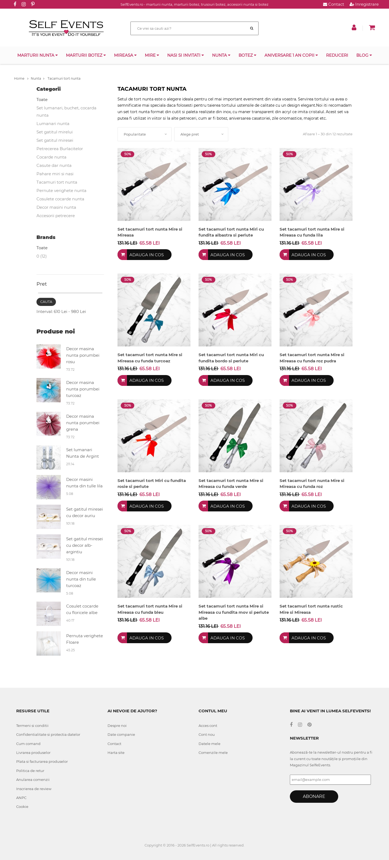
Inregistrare (364, 4)
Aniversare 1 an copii (291, 55)
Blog (364, 55)
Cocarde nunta (51, 157)
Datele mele (209, 743)
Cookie (22, 806)
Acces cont (208, 725)
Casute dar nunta (54, 165)
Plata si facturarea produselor (42, 761)
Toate (42, 99)
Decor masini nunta (56, 207)
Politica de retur (30, 770)
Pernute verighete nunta (61, 190)
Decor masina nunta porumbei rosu (82, 355)
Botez (247, 55)
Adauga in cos (146, 254)
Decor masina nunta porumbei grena (82, 423)
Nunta (221, 55)
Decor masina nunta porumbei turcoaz (82, 389)
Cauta (46, 301)
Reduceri (337, 55)
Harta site (116, 752)
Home (21, 78)
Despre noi (117, 725)
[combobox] (144, 134)
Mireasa (125, 55)
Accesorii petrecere (55, 215)
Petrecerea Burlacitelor (59, 148)
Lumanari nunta (52, 123)
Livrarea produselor (33, 752)
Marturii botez (86, 55)
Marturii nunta (37, 55)
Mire (152, 55)
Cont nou (207, 734)
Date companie (121, 734)
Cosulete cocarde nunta (60, 198)
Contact (333, 4)
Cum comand (28, 743)
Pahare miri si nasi (54, 173)
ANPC (21, 797)
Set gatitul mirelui (54, 131)
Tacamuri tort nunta (62, 78)
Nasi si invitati (185, 55)
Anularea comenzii (33, 779)
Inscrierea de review (33, 789)
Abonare (314, 796)
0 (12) (41, 256)
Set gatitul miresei (54, 140)
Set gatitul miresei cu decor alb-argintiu (84, 545)
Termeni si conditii (32, 725)
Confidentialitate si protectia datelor (48, 734)
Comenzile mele (213, 752)
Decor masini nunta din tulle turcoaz (81, 579)
